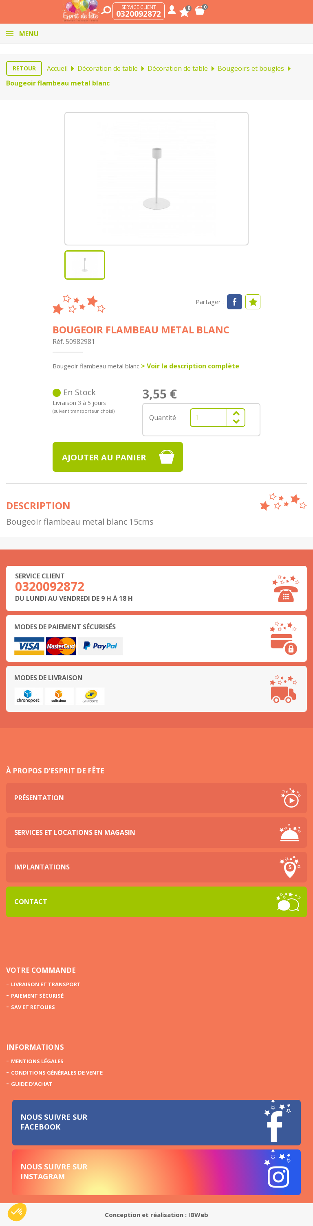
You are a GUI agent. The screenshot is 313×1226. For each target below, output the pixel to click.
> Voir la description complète (190, 365)
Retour (24, 68)
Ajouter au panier (104, 457)
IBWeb (198, 1215)
